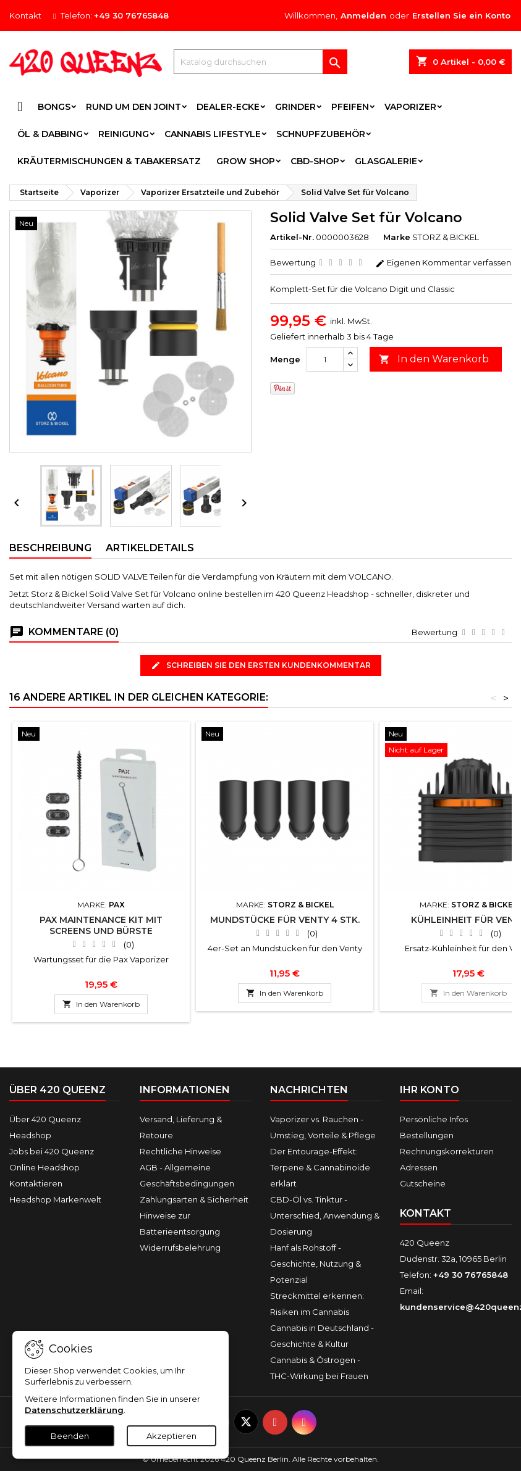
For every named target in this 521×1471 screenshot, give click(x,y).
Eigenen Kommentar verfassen (443, 262)
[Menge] (325, 359)
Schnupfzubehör (320, 134)
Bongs (54, 106)
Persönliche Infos (434, 1119)
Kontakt (25, 15)
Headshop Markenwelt (55, 1199)
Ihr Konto (429, 1090)
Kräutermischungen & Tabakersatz (109, 161)
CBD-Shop (314, 161)
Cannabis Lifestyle (212, 134)
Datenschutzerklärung (74, 1410)
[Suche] (260, 61)
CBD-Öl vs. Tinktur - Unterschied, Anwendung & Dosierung (324, 1215)
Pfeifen (350, 106)
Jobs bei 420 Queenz (51, 1151)
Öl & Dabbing (50, 134)
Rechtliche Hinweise (180, 1151)
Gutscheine (423, 1183)
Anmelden (363, 15)
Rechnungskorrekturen (447, 1151)
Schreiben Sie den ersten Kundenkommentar (261, 665)
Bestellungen (427, 1135)
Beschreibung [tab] (50, 548)
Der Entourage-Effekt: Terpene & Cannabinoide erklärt (320, 1167)
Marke (396, 237)
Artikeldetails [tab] (150, 548)
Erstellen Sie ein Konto (461, 15)
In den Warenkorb (434, 359)
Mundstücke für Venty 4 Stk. (285, 919)
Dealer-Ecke (228, 106)
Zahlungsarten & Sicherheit (194, 1199)
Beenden (70, 1436)
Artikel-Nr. (292, 237)
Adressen (419, 1167)
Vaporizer (410, 106)
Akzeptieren (171, 1436)
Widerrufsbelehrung (180, 1247)
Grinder (295, 106)
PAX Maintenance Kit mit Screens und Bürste (101, 925)
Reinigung (123, 134)
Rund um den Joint (133, 106)
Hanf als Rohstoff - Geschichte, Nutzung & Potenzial (315, 1264)
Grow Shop (245, 161)
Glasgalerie (386, 161)
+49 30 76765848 (131, 15)
